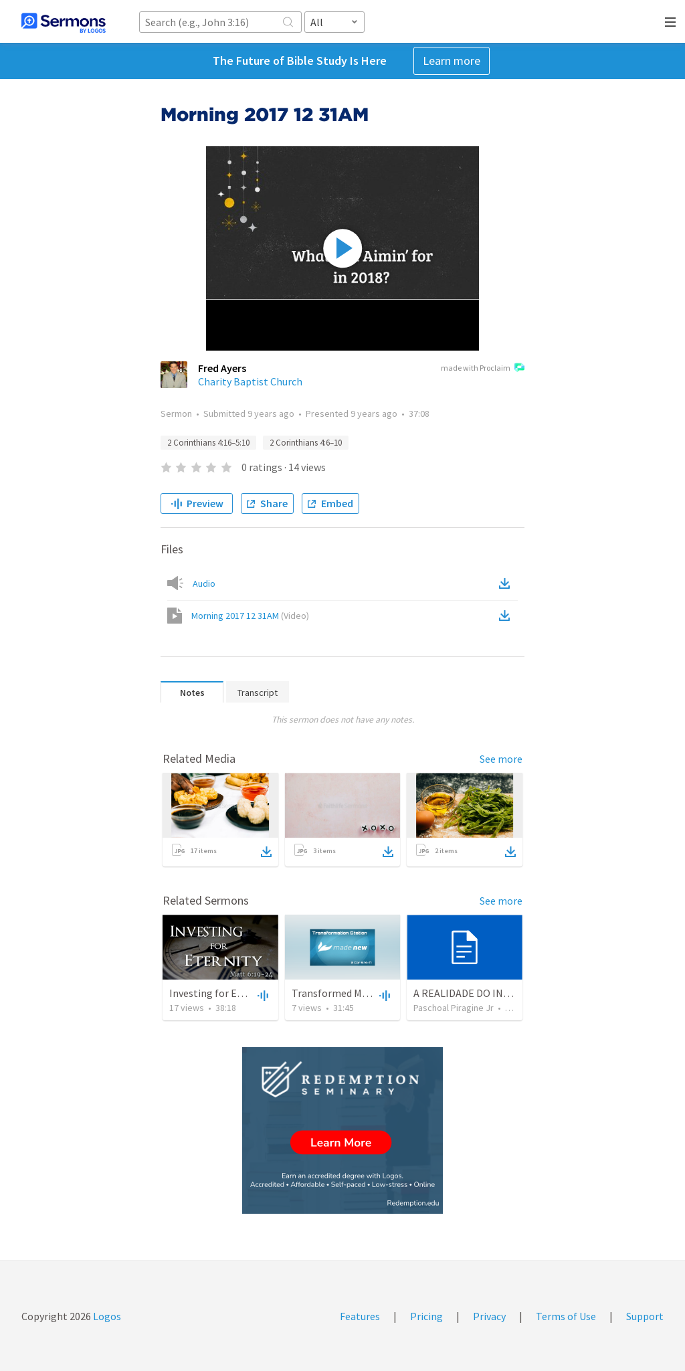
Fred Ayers (222, 368)
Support (645, 1316)
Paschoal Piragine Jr (453, 1008)
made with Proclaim (482, 369)
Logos (106, 1316)
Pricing (426, 1316)
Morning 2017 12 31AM (250, 616)
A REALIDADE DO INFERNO (474, 993)
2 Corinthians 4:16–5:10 (208, 442)
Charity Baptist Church (250, 381)
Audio (204, 583)
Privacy (489, 1316)
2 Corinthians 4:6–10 (306, 442)
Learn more (451, 60)
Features (360, 1316)
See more (501, 758)
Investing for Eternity (219, 993)
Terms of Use (566, 1316)
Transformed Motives (341, 993)
